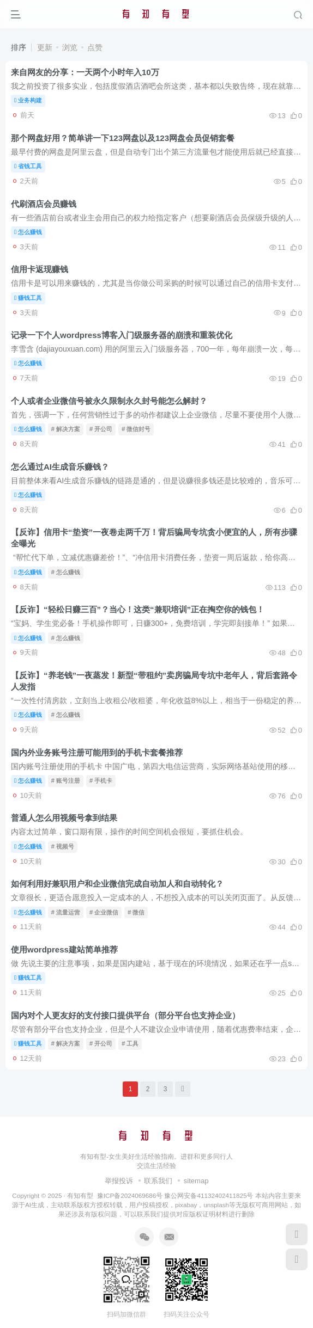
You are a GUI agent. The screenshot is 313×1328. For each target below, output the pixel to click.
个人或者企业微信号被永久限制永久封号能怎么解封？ (109, 400)
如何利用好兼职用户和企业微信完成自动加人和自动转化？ (117, 883)
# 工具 (130, 1043)
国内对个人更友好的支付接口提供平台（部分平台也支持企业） (125, 1015)
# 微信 (136, 912)
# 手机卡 (100, 780)
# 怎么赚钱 (65, 572)
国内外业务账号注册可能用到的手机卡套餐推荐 (97, 752)
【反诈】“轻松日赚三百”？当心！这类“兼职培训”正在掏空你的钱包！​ (137, 609)
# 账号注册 (65, 780)
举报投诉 (119, 1181)
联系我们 (158, 1181)
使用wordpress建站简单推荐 (64, 949)
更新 (44, 47)
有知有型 (80, 1195)
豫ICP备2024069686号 (129, 1195)
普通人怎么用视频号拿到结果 (64, 817)
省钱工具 (28, 166)
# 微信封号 (136, 429)
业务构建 (28, 100)
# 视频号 (62, 846)
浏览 (69, 47)
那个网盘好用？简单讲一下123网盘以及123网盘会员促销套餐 (122, 138)
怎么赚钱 (28, 232)
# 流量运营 (65, 912)
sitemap (196, 1181)
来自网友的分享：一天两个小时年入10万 (85, 72)
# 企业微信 (103, 912)
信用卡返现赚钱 (39, 269)
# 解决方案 (65, 429)
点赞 (95, 47)
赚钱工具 (28, 297)
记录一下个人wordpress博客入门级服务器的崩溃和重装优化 (121, 335)
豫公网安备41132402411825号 (208, 1195)
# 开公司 (100, 429)
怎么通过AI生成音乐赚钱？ (60, 466)
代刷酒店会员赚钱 (43, 203)
